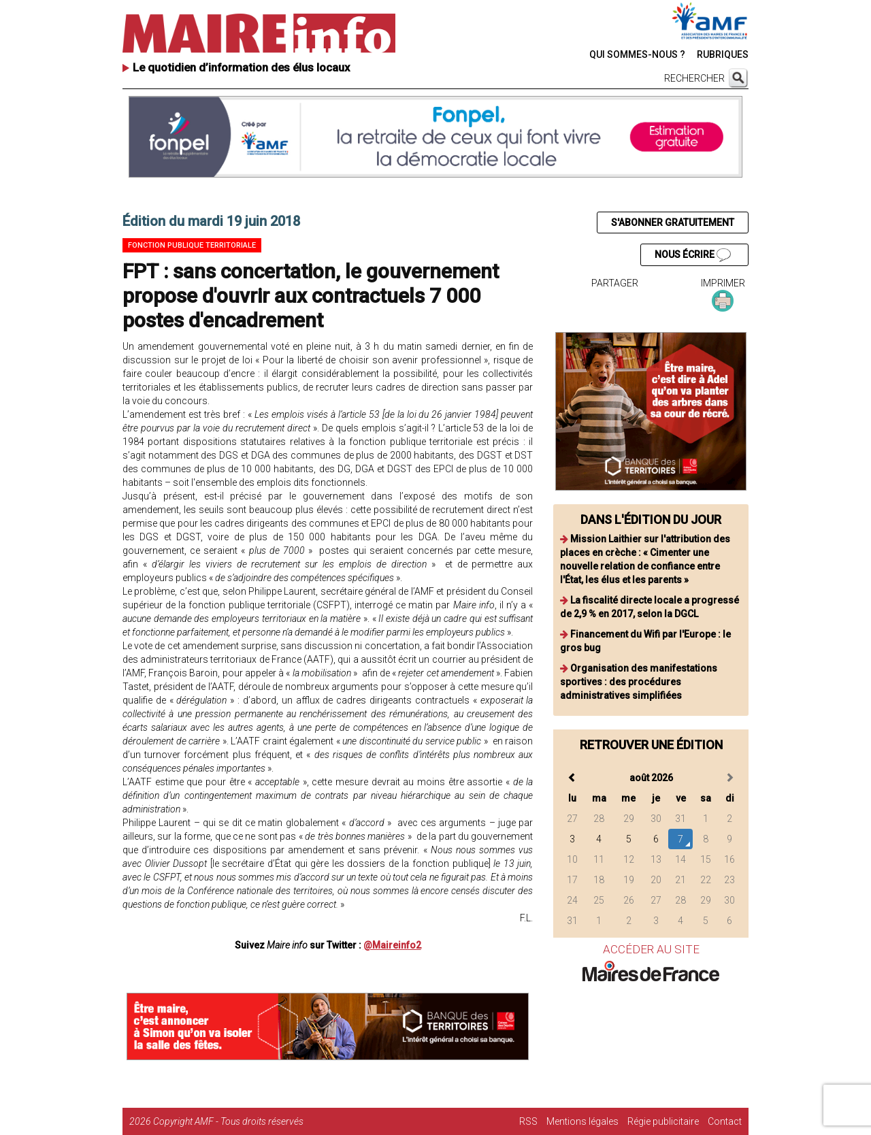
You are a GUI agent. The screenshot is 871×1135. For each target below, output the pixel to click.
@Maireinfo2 (392, 945)
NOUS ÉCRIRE (693, 255)
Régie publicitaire (663, 1121)
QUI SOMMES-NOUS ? (637, 54)
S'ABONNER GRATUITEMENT (672, 222)
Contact (725, 1121)
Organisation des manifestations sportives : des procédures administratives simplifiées (638, 682)
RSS (528, 1121)
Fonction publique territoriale (192, 245)
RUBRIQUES (723, 54)
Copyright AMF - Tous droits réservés (228, 1121)
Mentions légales (582, 1121)
